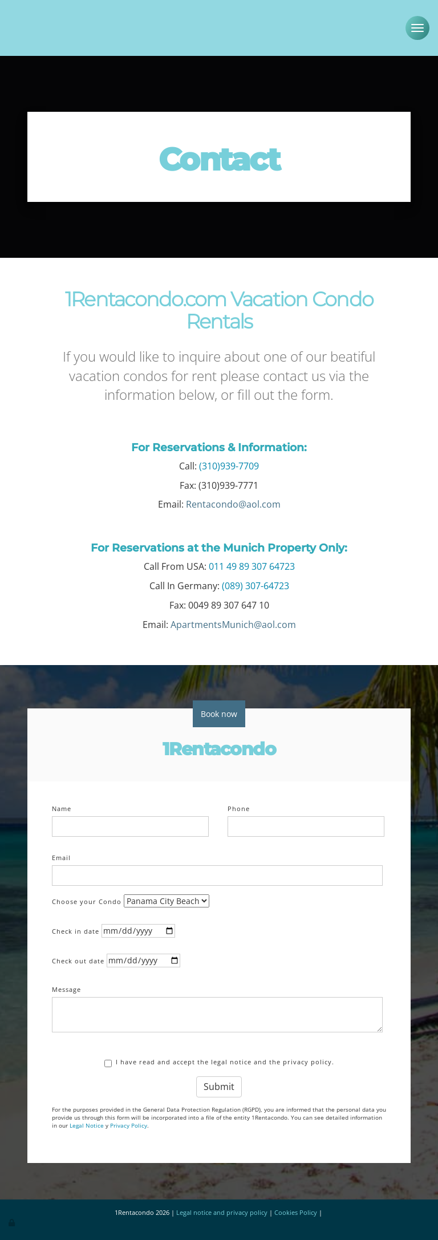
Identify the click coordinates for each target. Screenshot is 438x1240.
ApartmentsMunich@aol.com (233, 622)
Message (66, 987)
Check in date (75, 929)
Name (61, 806)
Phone (239, 806)
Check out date (78, 958)
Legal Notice (87, 1123)
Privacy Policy (128, 1123)
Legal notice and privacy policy (221, 1210)
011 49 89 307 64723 (252, 564)
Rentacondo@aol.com (233, 502)
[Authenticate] (13, 1219)
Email (61, 855)
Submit (219, 1084)
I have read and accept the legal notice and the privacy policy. (219, 1060)
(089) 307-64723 (255, 583)
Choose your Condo (86, 899)
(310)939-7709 (229, 463)
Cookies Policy (295, 1210)
